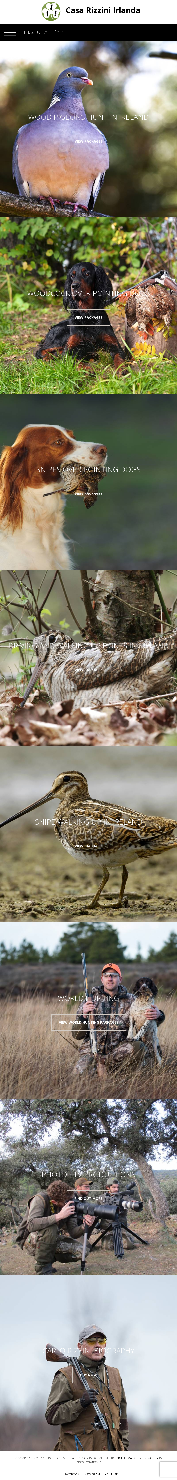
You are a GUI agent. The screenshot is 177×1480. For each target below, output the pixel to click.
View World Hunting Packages (88, 1022)
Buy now (88, 1374)
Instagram (92, 1474)
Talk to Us (32, 32)
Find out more (89, 1198)
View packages (89, 141)
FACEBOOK (72, 1474)
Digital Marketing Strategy (137, 1458)
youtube (111, 1474)
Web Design (80, 1458)
